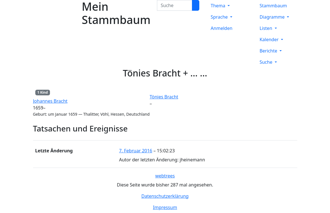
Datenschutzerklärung (165, 196)
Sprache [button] (220, 17)
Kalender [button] (269, 39)
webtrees (165, 176)
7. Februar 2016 (135, 151)
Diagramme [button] (272, 17)
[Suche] (195, 5)
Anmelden (221, 28)
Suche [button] (266, 62)
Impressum (165, 207)
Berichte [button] (268, 51)
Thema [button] (218, 6)
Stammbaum (273, 6)
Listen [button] (266, 28)
